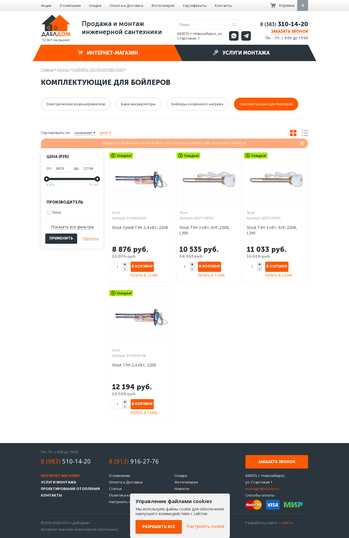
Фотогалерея (162, 5)
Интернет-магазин (107, 53)
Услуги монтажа (241, 53)
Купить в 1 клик (144, 275)
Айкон (287, 522)
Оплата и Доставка (126, 5)
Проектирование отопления (70, 488)
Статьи (115, 488)
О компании (70, 5)
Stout (54, 212)
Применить (61, 238)
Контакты (223, 5)
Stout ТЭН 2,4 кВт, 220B (134, 364)
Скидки (95, 5)
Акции (46, 5)
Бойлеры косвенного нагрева (197, 103)
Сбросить (91, 238)
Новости (181, 488)
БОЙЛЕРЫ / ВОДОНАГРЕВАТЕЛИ (98, 69)
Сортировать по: (55, 132)
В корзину (142, 266)
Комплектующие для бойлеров (266, 103)
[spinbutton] (117, 266)
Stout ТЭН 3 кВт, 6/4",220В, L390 (272, 230)
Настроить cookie (124, 501)
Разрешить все (158, 527)
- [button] (125, 269)
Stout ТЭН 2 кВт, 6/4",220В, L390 (204, 230)
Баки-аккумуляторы (138, 103)
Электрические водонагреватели (75, 103)
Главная (47, 69)
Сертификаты (195, 5)
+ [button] (125, 264)
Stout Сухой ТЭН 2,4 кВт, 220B (140, 227)
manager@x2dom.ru (262, 488)
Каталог (63, 69)
